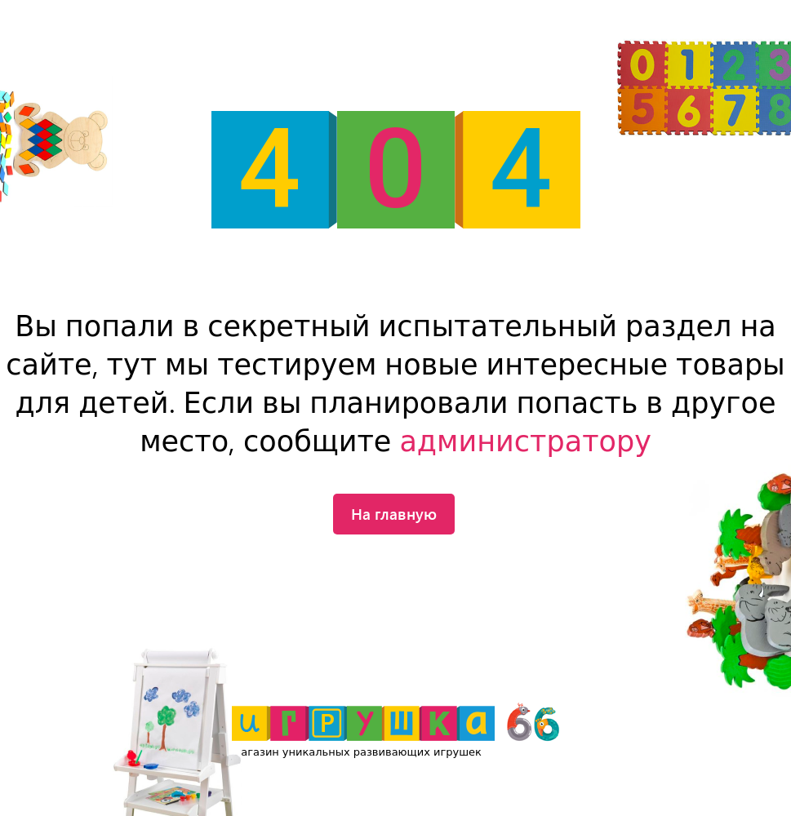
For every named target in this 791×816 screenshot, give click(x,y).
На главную (394, 513)
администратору (525, 442)
